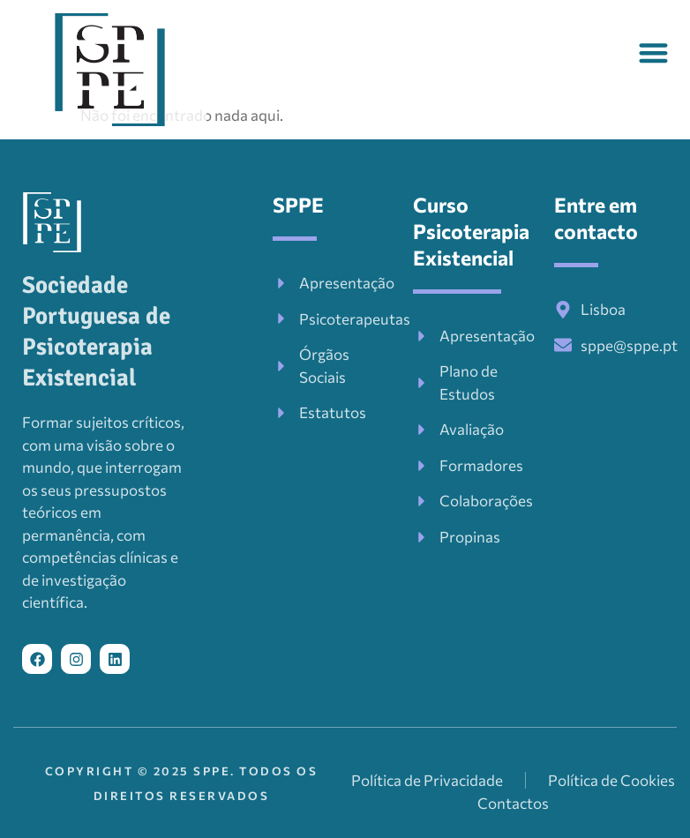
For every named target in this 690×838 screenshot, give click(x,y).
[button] (654, 52)
